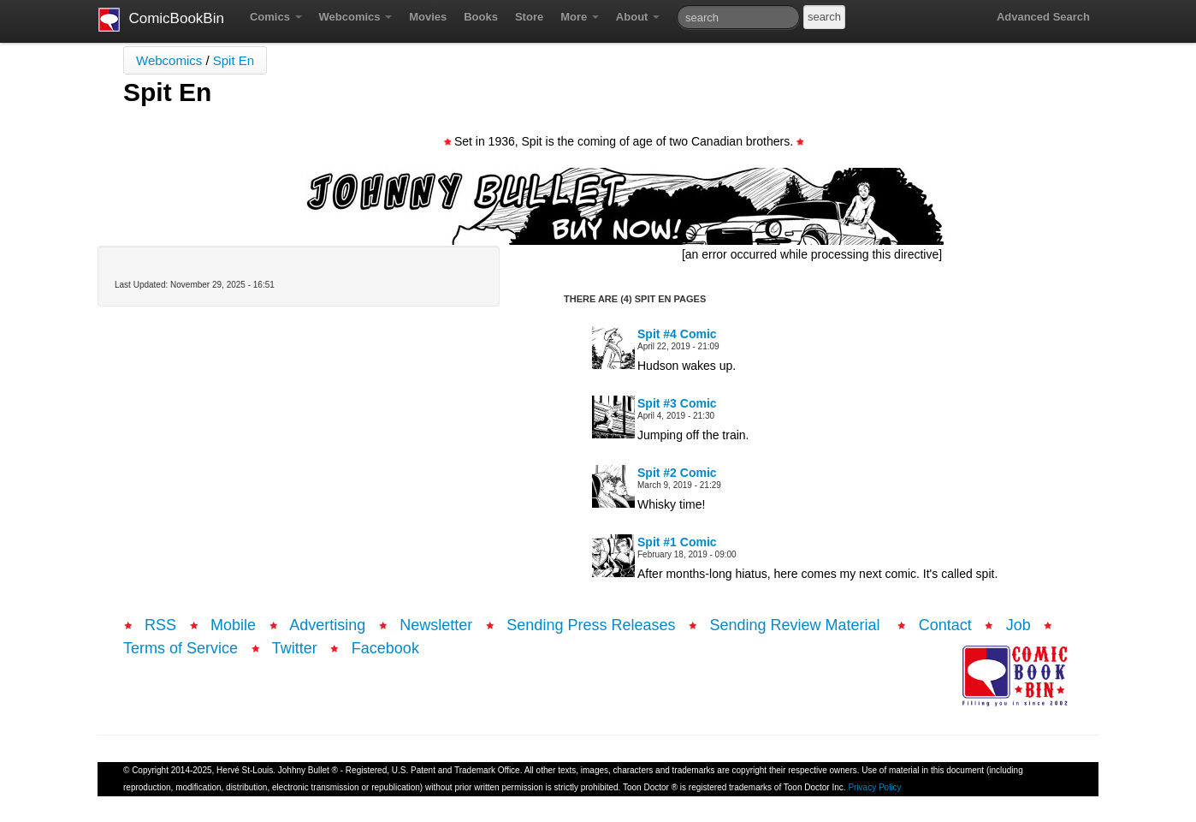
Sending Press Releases (590, 625)
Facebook (385, 648)
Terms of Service (180, 648)
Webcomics (356, 16)
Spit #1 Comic (677, 542)
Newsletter (436, 625)
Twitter (294, 648)
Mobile (233, 625)
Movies (428, 16)
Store (529, 16)
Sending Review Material (797, 625)
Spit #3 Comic (677, 403)
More (579, 16)
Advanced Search (1043, 16)
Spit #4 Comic (677, 334)
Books (481, 16)
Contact (945, 625)
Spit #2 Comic (677, 473)
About (638, 16)
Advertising (327, 625)
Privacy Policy (874, 787)
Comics (276, 16)
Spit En (233, 60)
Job (1018, 625)
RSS (160, 625)
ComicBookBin (161, 20)
